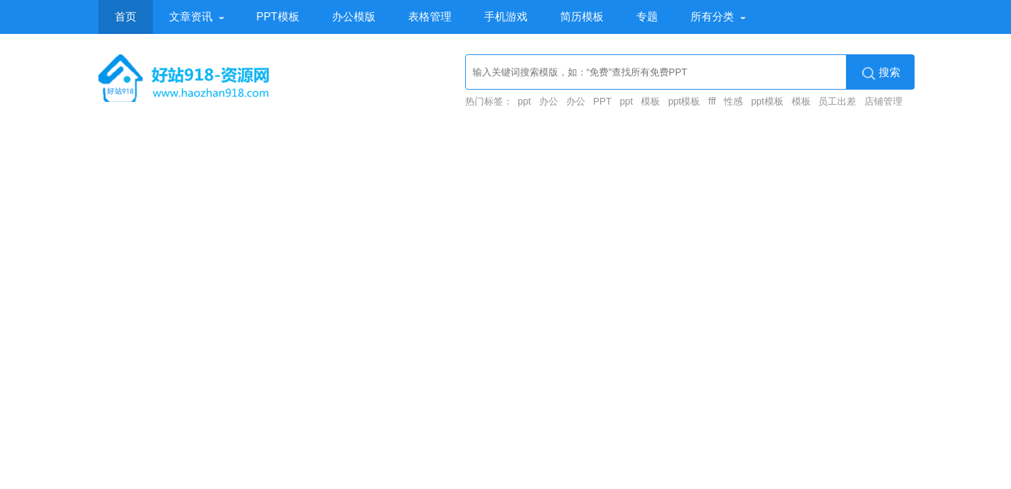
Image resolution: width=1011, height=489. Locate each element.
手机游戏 (506, 16)
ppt (523, 101)
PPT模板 (278, 16)
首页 (125, 16)
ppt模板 (684, 101)
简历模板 (582, 16)
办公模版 (353, 16)
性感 (733, 101)
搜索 (881, 72)
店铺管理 (883, 101)
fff (712, 101)
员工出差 (837, 101)
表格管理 (430, 16)
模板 (650, 101)
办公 (548, 101)
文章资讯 (191, 16)
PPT (602, 101)
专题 (647, 16)
